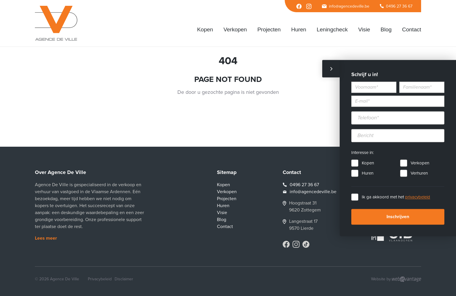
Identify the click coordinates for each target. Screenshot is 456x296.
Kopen (368, 163)
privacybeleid (417, 197)
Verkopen (420, 163)
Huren (367, 173)
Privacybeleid (100, 279)
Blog (221, 220)
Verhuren (419, 173)
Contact (225, 226)
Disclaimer (124, 279)
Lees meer (46, 238)
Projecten (226, 199)
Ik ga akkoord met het (396, 197)
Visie (222, 213)
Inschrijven (397, 217)
